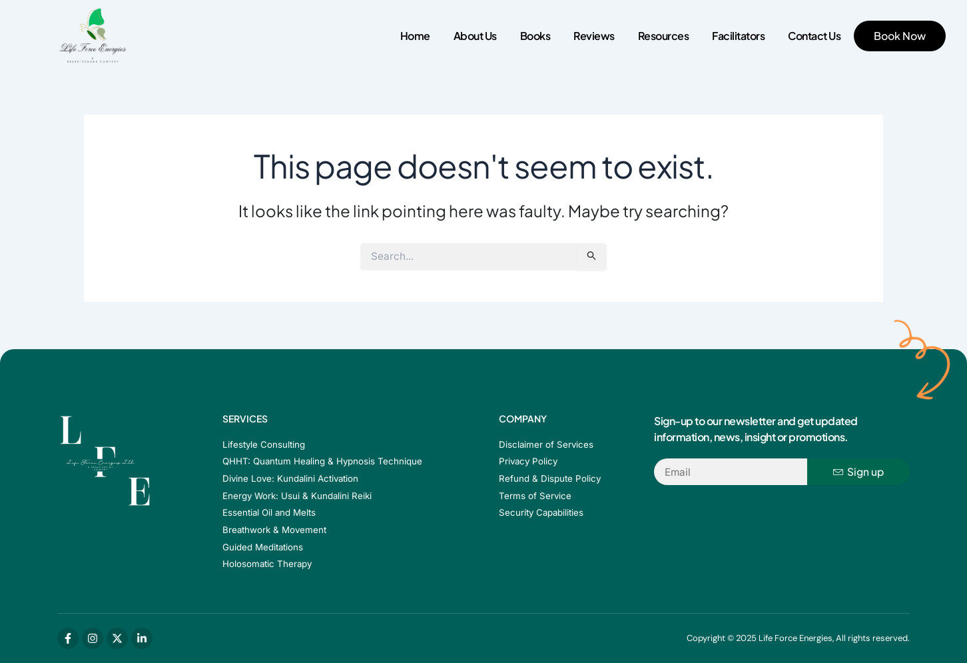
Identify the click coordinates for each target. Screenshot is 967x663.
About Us (475, 36)
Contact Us (814, 36)
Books (535, 36)
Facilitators (738, 36)
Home (415, 36)
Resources (663, 36)
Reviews (594, 36)
